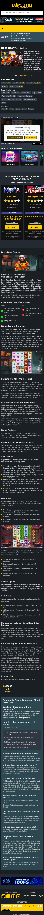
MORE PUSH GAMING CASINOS (22, 182)
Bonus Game (25, 93)
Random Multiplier (30, 99)
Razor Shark (29, 164)
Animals (5, 109)
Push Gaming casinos (21, 718)
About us (41, 895)
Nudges (19, 99)
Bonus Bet (15, 93)
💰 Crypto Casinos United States (21, 38)
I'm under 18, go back (15, 137)
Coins (18, 109)
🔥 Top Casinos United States (20, 33)
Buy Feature (36, 93)
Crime (24, 109)
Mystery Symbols (8, 99)
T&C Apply (8, 231)
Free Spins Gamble (9, 96)
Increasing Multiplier (25, 96)
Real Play (37, 144)
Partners (26, 895)
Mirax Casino (12, 197)
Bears (12, 109)
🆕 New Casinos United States (20, 36)
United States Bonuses (18, 40)
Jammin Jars (10, 164)
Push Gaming (20, 48)
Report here (11, 143)
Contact (33, 895)
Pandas (31, 109)
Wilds (4, 103)
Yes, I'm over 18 (31, 137)
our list (8, 734)
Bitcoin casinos (34, 849)
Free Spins (6, 93)
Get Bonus (12, 227)
